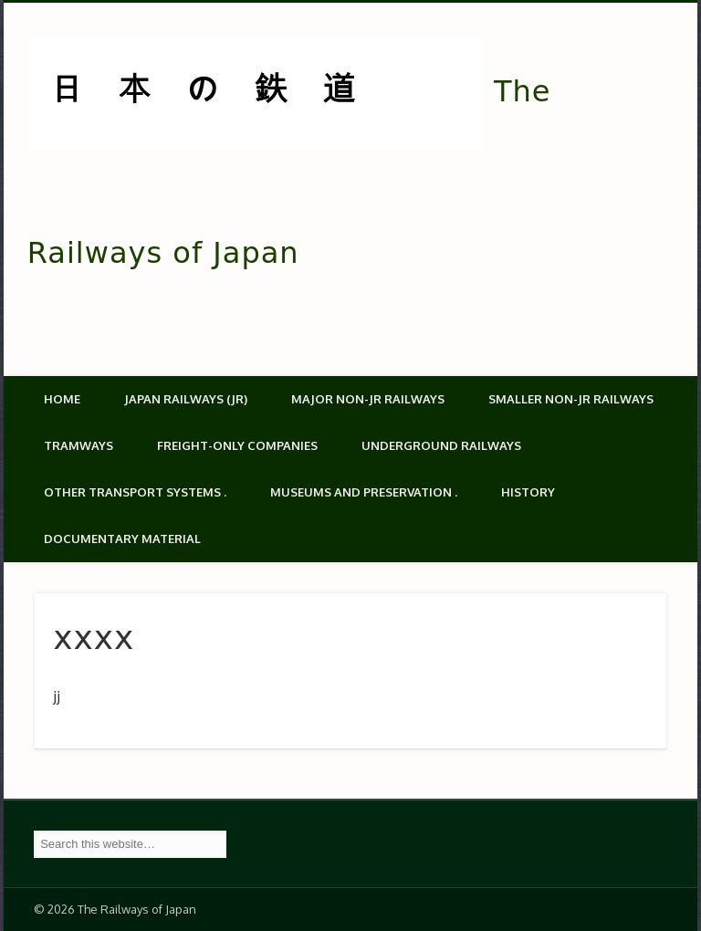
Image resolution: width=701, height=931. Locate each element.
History (528, 492)
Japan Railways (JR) (185, 399)
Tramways (78, 445)
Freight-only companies (237, 445)
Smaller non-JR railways (571, 399)
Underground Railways (441, 445)
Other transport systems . (135, 492)
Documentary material (122, 538)
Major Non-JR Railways (368, 399)
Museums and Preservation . (363, 492)
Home (62, 399)
